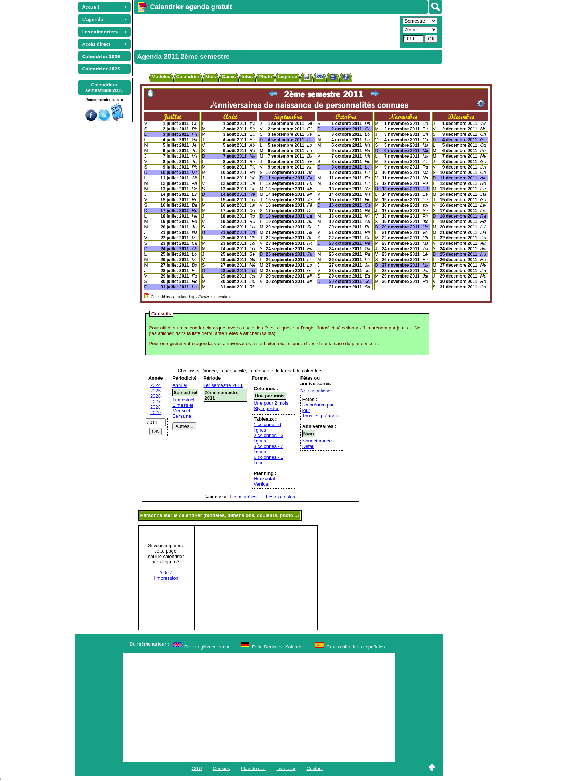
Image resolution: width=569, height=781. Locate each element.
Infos (247, 76)
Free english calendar (207, 647)
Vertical (261, 484)
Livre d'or (285, 768)
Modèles (161, 76)
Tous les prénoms (320, 415)
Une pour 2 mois (271, 403)
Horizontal (264, 478)
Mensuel (181, 410)
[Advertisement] (266, 31)
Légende (287, 76)
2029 (155, 412)
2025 (155, 390)
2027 (155, 401)
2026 (155, 396)
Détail (308, 446)
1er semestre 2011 (223, 385)
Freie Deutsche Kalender (278, 647)
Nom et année (317, 441)
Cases (229, 76)
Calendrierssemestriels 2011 (104, 87)
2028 (155, 407)
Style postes (266, 408)
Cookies (221, 768)
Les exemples (280, 496)
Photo (265, 76)
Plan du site (253, 768)
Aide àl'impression (165, 575)
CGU (197, 768)
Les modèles (243, 496)
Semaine (181, 416)
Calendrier (188, 76)
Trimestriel (183, 399)
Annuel (179, 385)
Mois (210, 76)
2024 (155, 385)
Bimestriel (182, 405)
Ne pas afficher (316, 390)
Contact (315, 768)
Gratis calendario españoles (355, 647)
